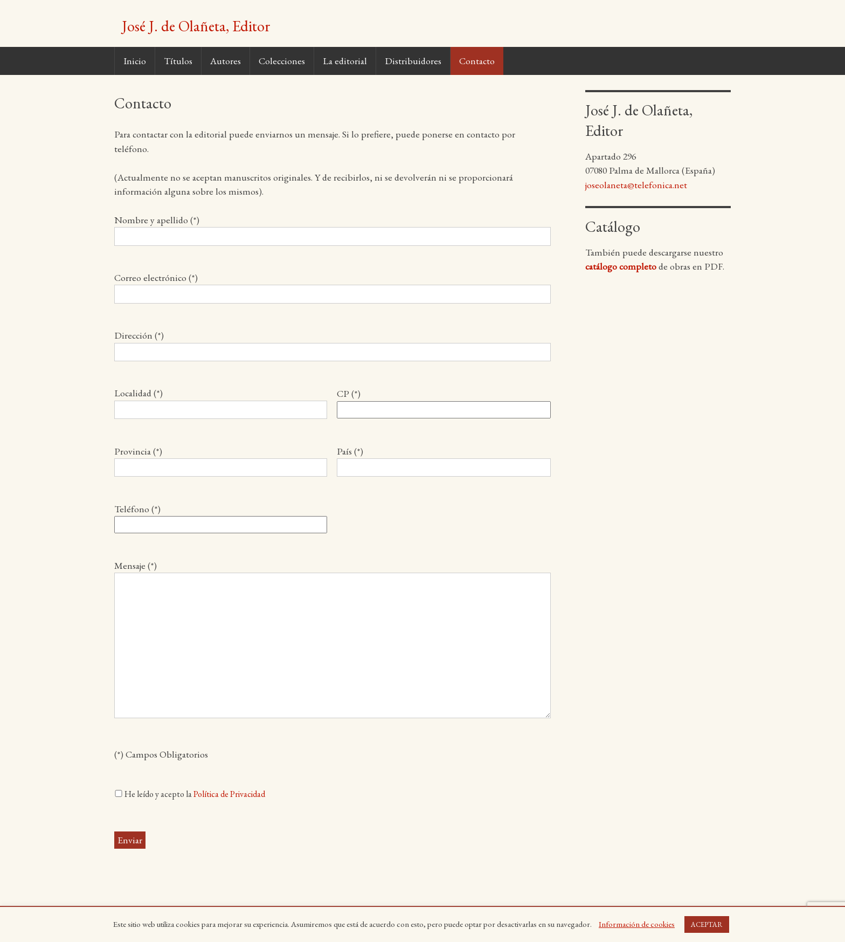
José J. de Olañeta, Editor (196, 26)
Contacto (477, 60)
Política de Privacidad (229, 794)
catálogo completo (620, 266)
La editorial (345, 60)
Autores (225, 60)
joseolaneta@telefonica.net (636, 184)
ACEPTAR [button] (707, 924)
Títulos (178, 60)
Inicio (134, 60)
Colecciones (282, 60)
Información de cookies (637, 924)
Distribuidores (413, 60)
